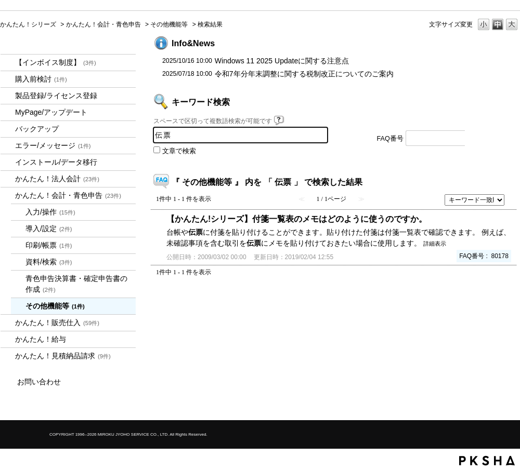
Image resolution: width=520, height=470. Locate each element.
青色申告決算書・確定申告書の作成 (76, 283)
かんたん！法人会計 (57, 178)
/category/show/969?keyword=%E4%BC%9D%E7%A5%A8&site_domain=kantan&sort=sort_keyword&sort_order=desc (7, 356)
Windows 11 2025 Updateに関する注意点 (282, 61)
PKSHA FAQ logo (487, 460)
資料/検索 (48, 262)
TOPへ (494, 301)
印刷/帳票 (48, 245)
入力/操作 (50, 212)
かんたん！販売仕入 (57, 322)
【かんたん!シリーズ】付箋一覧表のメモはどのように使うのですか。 (296, 218)
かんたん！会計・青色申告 (103, 24)
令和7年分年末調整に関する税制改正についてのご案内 (304, 74)
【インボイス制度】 (55, 62)
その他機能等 (169, 24)
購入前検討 (41, 79)
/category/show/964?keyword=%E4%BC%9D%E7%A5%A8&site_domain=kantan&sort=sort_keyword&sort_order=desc (7, 322)
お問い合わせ (39, 382)
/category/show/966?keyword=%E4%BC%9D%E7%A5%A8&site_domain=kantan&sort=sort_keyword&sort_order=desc (7, 339)
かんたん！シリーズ (28, 24)
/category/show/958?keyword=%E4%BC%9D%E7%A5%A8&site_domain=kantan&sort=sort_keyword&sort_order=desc (7, 195)
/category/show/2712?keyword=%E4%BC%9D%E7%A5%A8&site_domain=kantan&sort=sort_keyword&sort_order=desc (7, 178)
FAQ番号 (390, 138)
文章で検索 (179, 151)
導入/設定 (48, 228)
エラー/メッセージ (53, 145)
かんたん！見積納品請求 (63, 356)
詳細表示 (434, 243)
